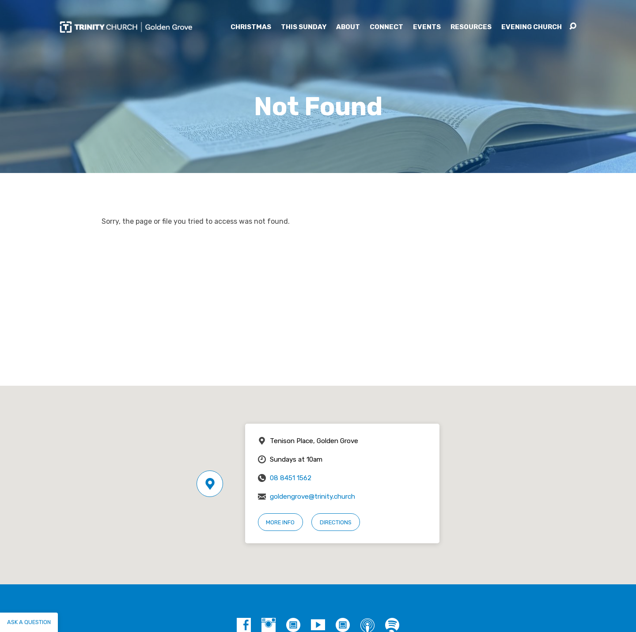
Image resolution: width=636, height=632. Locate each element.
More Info (280, 522)
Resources (471, 27)
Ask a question (29, 622)
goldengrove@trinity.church (312, 496)
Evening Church (531, 27)
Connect (386, 27)
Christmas (251, 27)
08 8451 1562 (290, 478)
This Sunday (303, 27)
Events (427, 27)
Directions (336, 522)
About (348, 27)
